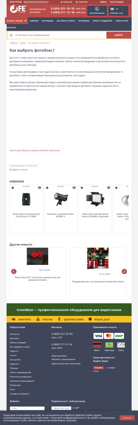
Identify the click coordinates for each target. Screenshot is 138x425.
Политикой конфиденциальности (68, 417)
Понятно (127, 418)
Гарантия (14, 364)
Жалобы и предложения (63, 359)
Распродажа (47, 21)
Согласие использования (22, 381)
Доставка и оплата (66, 21)
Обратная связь (59, 356)
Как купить (15, 360)
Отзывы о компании (19, 394)
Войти (103, 2)
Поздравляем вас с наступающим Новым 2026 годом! (98, 282)
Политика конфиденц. (21, 377)
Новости (14, 351)
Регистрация (116, 2)
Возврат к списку (18, 170)
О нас (12, 390)
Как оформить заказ (20, 347)
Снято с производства (20, 373)
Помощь (14, 368)
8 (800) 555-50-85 (63, 9)
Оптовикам (83, 21)
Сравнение (82, 2)
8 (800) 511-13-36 (62, 12)
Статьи (13, 355)
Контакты (11, 28)
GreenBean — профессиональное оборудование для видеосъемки (69, 310)
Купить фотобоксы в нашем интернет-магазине (35, 150)
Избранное (67, 2)
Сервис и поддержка (102, 21)
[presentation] (13, 271)
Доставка (14, 338)
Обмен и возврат (18, 343)
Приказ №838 (122, 21)
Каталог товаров (16, 21)
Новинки (34, 21)
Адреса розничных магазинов (65, 364)
